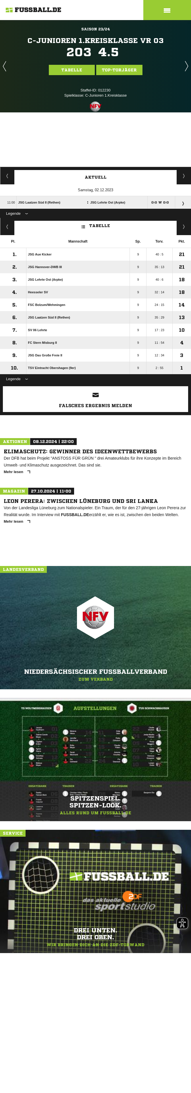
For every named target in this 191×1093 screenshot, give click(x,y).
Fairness (7, 226)
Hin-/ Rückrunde (184, 226)
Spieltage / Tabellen (184, 175)
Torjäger (7, 175)
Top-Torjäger (119, 70)
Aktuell (96, 177)
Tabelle (71, 70)
